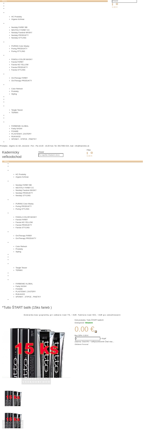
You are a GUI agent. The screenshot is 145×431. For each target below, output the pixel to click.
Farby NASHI (16, 128)
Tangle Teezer (17, 110)
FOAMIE (14, 131)
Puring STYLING (18, 51)
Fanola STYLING (18, 70)
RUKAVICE (16, 136)
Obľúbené (78, 344)
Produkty (15, 91)
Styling (14, 94)
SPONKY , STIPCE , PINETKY (24, 139)
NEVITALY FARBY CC (20, 30)
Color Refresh (17, 89)
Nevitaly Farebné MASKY (21, 32)
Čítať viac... (109, 342)
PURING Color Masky (20, 46)
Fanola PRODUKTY (19, 67)
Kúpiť (104, 338)
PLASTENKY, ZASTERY (21, 134)
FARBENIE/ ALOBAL (19, 126)
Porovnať (85, 344)
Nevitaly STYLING (18, 38)
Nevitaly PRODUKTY (20, 35)
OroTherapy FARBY (19, 78)
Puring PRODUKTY (19, 49)
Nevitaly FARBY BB (19, 27)
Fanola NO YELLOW (19, 65)
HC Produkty (16, 17)
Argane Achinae (17, 19)
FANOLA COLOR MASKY (22, 59)
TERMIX (14, 112)
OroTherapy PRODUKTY (21, 81)
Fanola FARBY (17, 62)
